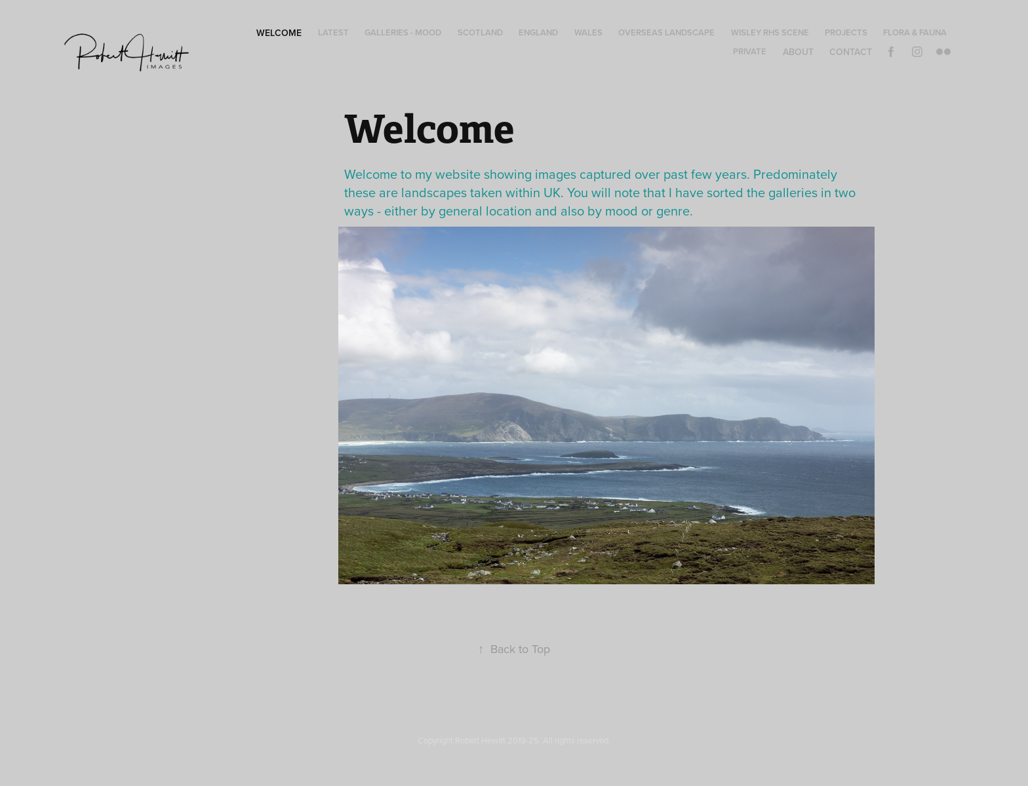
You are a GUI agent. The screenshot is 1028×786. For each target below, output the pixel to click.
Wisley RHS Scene (770, 32)
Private (749, 51)
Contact (850, 51)
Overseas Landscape (666, 32)
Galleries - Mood (403, 32)
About (798, 51)
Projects (846, 32)
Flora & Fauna (915, 32)
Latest (333, 32)
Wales (588, 32)
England (538, 32)
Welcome (279, 32)
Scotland (480, 32)
